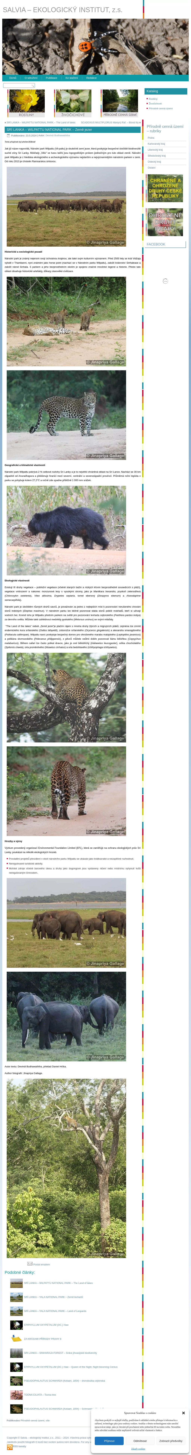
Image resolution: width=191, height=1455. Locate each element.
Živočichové (155, 103)
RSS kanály (19, 1446)
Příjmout (109, 1440)
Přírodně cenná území (161, 108)
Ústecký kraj (154, 161)
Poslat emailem (38, 1264)
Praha (151, 137)
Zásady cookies (138, 1449)
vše (48, 1420)
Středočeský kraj (157, 155)
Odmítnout (140, 1440)
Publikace (51, 77)
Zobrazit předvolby (170, 1440)
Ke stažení (72, 77)
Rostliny (153, 99)
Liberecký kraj (155, 149)
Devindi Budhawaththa (58, 135)
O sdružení (31, 77)
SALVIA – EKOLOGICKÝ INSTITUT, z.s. (63, 10)
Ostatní (152, 167)
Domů (12, 77)
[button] (183, 1413)
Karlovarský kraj (156, 143)
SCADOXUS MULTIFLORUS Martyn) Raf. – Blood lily (110, 122)
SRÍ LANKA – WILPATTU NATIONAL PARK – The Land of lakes (41, 122)
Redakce (91, 77)
